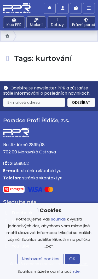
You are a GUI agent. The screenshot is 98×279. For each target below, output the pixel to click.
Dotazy (57, 22)
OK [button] (72, 259)
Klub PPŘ (14, 22)
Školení (36, 22)
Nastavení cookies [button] (40, 259)
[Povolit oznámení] (50, 8)
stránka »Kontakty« (40, 171)
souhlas (58, 219)
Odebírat (81, 102)
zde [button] (76, 271)
